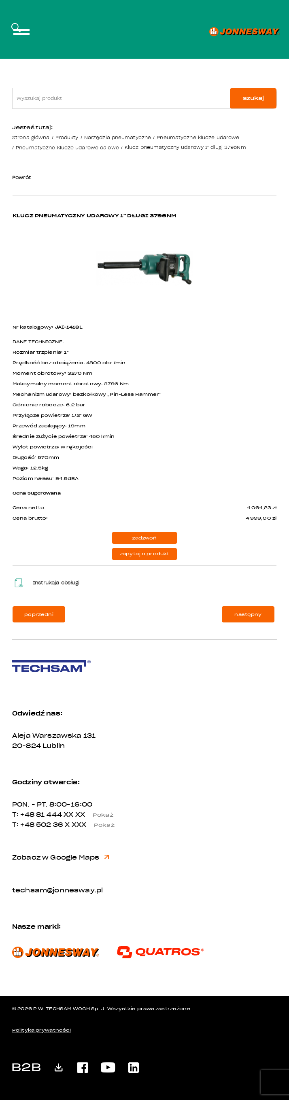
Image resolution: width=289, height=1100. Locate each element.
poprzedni (38, 614)
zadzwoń (144, 538)
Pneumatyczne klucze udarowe (198, 137)
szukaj (253, 98)
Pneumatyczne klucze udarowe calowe (67, 147)
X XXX (93, 824)
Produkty (67, 137)
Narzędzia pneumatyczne (117, 137)
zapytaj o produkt (145, 553)
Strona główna (30, 137)
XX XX (91, 814)
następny (247, 614)
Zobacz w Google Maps (60, 857)
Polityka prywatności (41, 1030)
